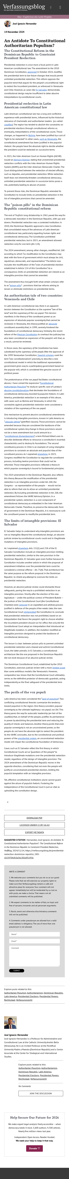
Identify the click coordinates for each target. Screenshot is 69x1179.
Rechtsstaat (9, 1000)
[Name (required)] (34, 934)
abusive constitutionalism (16, 390)
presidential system (27, 738)
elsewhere (42, 454)
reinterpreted (30, 612)
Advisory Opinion (22, 159)
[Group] (24, 5)
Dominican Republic (53, 992)
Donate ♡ (34, 1148)
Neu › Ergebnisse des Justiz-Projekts (34, 16)
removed (23, 604)
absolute (53, 323)
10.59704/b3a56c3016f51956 (18, 857)
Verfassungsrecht (24, 1000)
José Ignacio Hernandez (24, 23)
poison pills (15, 285)
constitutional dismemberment (19, 436)
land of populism (50, 698)
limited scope (58, 667)
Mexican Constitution (27, 334)
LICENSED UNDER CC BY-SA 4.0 (35, 825)
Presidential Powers (48, 996)
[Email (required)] (34, 941)
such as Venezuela (48, 139)
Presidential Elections (28, 996)
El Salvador (41, 89)
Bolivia (31, 135)
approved (32, 71)
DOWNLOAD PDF (34, 817)
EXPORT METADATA (34, 832)
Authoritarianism (35, 992)
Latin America (10, 996)
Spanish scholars (46, 355)
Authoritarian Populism (15, 992)
